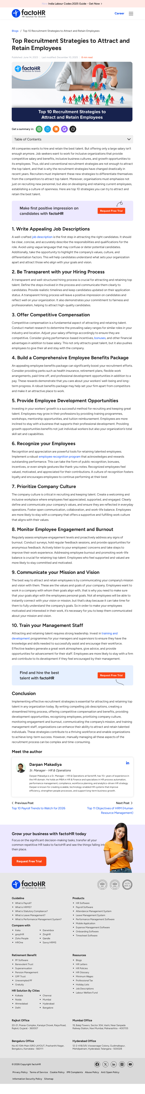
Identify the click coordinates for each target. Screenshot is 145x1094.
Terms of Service (39, 1072)
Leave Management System (90, 915)
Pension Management (26, 972)
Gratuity (19, 984)
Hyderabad (48, 1003)
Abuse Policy (92, 1072)
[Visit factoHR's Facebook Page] (97, 1064)
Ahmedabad (21, 1003)
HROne (19, 942)
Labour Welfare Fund (87, 992)
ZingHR (47, 934)
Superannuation (23, 968)
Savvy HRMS (49, 942)
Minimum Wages (84, 976)
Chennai (47, 995)
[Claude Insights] (56, 129)
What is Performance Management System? (38, 919)
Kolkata (19, 995)
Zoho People (21, 938)
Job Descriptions (85, 988)
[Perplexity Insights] (47, 129)
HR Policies (82, 968)
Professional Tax (84, 980)
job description (42, 237)
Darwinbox (48, 930)
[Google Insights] (64, 129)
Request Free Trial (29, 861)
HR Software (83, 903)
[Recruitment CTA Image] (72, 213)
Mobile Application (85, 923)
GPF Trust (20, 976)
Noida (18, 999)
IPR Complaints (75, 1072)
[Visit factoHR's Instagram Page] (122, 1064)
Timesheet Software (86, 935)
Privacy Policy (20, 1072)
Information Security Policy (27, 1078)
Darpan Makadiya (45, 764)
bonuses (100, 338)
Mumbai (47, 999)
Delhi (18, 1007)
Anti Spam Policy (110, 1072)
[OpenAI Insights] (39, 129)
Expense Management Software (93, 927)
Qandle (46, 938)
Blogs (15, 30)
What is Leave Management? (30, 915)
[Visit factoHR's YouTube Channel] (130, 1064)
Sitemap (48, 1078)
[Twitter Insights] (72, 129)
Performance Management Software (95, 919)
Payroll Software (84, 907)
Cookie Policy (57, 1072)
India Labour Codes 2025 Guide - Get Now (72, 4)
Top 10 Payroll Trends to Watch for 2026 (38, 808)
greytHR (19, 934)
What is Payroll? (23, 903)
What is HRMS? (23, 907)
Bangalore (48, 1007)
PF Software (21, 960)
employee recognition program (59, 456)
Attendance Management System (93, 911)
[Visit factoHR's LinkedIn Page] (114, 1064)
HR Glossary (82, 972)
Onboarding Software (87, 931)
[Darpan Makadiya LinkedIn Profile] (127, 763)
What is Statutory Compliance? (31, 911)
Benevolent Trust (24, 964)
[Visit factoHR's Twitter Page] (105, 1064)
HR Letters (81, 964)
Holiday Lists (82, 984)
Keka (17, 930)
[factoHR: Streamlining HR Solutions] (29, 13)
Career (119, 13)
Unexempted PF (23, 980)
